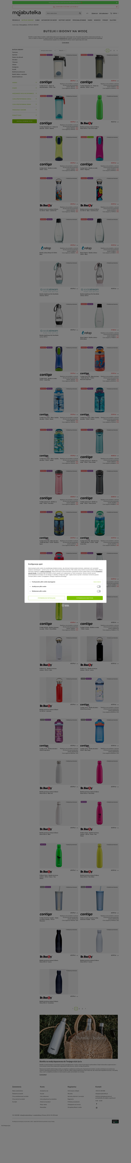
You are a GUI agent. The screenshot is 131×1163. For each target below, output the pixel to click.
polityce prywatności (46, 571)
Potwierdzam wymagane (46, 598)
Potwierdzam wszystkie (84, 598)
